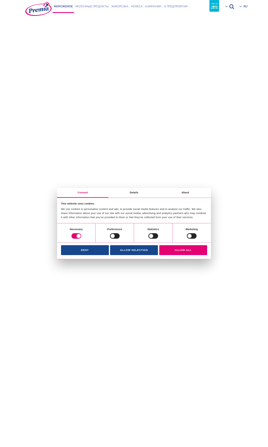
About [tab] (185, 192)
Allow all (183, 250)
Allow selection (134, 250)
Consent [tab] (83, 192)
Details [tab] (134, 192)
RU (245, 6)
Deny (85, 250)
